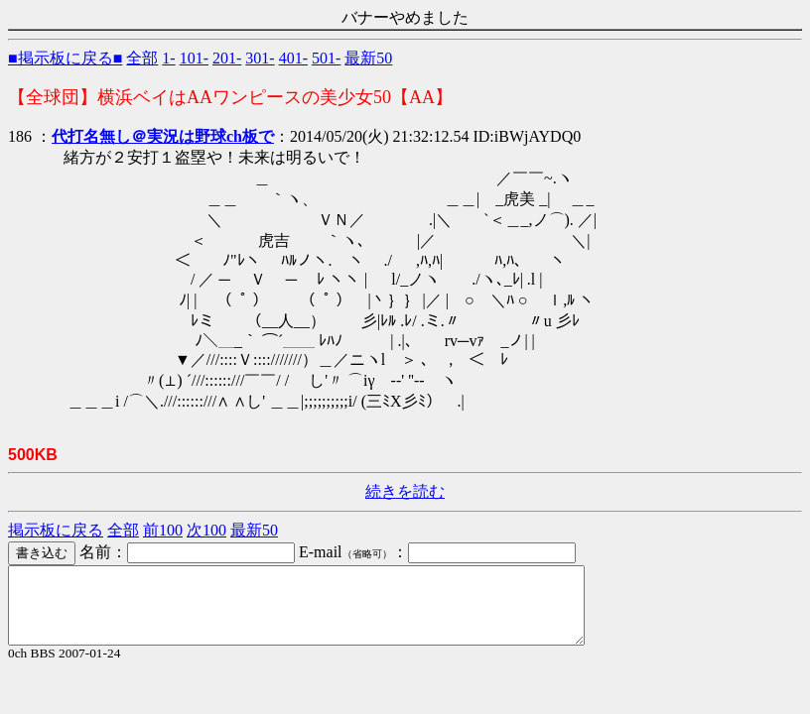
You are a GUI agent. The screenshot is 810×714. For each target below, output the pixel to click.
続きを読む (405, 491)
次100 (206, 530)
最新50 (368, 58)
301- (259, 58)
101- (194, 58)
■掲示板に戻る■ (65, 58)
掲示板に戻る (55, 530)
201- (226, 58)
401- (293, 58)
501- (326, 58)
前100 (163, 530)
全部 (142, 58)
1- (168, 58)
